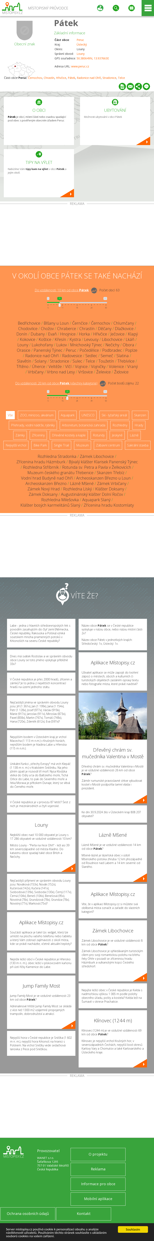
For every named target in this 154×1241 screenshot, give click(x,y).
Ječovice (117, 334)
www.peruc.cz (80, 66)
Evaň (52, 334)
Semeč (107, 355)
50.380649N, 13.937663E (93, 58)
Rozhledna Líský (77, 489)
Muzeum (82, 445)
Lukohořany (42, 345)
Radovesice (72, 355)
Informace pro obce (98, 1183)
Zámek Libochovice (97, 456)
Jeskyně (117, 435)
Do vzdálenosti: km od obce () (56, 383)
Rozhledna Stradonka (57, 456)
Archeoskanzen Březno (46, 483)
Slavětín (24, 361)
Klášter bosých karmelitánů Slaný (50, 505)
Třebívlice (126, 361)
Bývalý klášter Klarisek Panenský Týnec (103, 461)
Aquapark (67, 415)
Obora (128, 345)
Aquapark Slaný (96, 499)
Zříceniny (38, 435)
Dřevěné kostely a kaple (69, 435)
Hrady (139, 425)
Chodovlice (27, 328)
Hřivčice (61, 78)
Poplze (131, 350)
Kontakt (84, 1213)
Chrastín (49, 78)
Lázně (134, 435)
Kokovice (27, 339)
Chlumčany (123, 323)
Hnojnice (68, 334)
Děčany (104, 328)
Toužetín (106, 361)
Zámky (20, 435)
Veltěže (55, 366)
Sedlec (91, 355)
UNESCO (88, 415)
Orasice (23, 350)
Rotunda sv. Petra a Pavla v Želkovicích (96, 467)
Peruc (80, 40)
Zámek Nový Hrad (43, 489)
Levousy (91, 339)
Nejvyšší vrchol (16, 445)
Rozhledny (119, 425)
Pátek (66, 22)
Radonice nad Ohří (89, 78)
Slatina (123, 355)
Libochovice (112, 339)
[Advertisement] (77, 235)
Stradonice (109, 78)
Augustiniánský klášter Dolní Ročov (92, 494)
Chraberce (66, 328)
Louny (81, 54)
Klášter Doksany (109, 489)
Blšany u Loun (56, 323)
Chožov (47, 328)
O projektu (98, 1154)
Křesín (60, 339)
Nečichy (112, 345)
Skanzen (140, 415)
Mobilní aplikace (98, 1198)
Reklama (98, 1169)
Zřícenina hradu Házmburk (40, 461)
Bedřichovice (29, 323)
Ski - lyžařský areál (114, 415)
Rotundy (99, 435)
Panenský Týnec (48, 350)
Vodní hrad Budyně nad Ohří (47, 478)
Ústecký (82, 44)
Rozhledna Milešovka (60, 499)
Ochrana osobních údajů (28, 1213)
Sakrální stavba (137, 445)
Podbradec (112, 350)
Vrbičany (36, 372)
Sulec (77, 361)
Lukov (61, 345)
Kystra (75, 339)
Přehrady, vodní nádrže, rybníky (33, 425)
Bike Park (40, 445)
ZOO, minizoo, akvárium (37, 415)
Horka (84, 334)
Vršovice (85, 372)
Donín (21, 334)
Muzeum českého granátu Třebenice (60, 472)
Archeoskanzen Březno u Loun (103, 478)
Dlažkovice (124, 328)
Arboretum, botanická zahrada (83, 425)
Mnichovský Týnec (86, 345)
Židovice (121, 372)
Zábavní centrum (108, 445)
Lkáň (130, 339)
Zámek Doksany (43, 494)
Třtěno (22, 366)
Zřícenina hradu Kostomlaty (109, 505)
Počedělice (89, 350)
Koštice (45, 339)
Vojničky (98, 366)
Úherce (38, 366)
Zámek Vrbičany (111, 483)
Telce (121, 78)
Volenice (116, 366)
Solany (41, 361)
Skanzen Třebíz (110, 472)
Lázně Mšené (82, 483)
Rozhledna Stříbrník (41, 467)
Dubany (38, 334)
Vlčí (68, 366)
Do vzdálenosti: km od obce (62, 290)
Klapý (133, 334)
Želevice (103, 372)
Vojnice (81, 366)
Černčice (80, 323)
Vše (10, 415)
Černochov (35, 78)
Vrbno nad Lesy (61, 372)
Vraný (132, 366)
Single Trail (61, 445)
